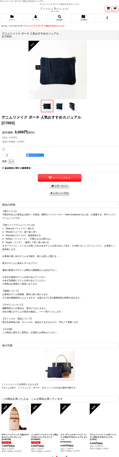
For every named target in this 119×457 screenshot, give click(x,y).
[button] (59, 18)
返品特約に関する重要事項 (16, 171)
